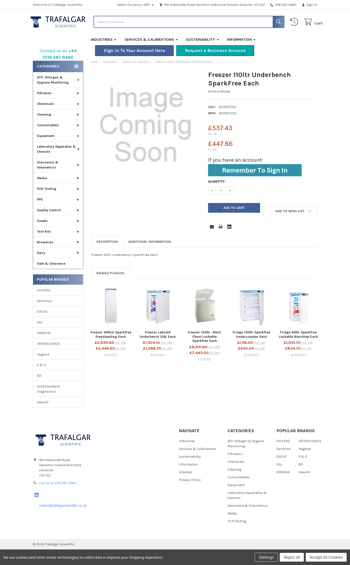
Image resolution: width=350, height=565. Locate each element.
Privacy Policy (190, 495)
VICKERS (43, 306)
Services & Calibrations (151, 55)
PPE (58, 215)
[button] (134, 66)
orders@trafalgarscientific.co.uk (62, 521)
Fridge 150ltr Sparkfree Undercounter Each (251, 350)
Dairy (58, 268)
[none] (145, 140)
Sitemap (185, 488)
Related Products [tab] (110, 289)
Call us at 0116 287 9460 (57, 498)
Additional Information (149, 257)
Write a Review (219, 107)
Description (107, 257)
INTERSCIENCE (48, 359)
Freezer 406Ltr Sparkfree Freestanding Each (110, 350)
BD (39, 391)
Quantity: (216, 197)
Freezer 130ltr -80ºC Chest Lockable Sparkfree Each (204, 352)
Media (58, 194)
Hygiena (43, 370)
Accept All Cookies (326, 557)
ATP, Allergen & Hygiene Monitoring (58, 95)
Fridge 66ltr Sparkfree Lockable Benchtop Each (298, 350)
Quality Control (58, 226)
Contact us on (58, 70)
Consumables (58, 141)
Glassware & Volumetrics (58, 180)
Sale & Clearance (51, 279)
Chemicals (58, 119)
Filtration (58, 109)
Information (241, 55)
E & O (41, 381)
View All (42, 418)
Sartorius (44, 316)
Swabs (58, 236)
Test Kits (58, 247)
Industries (104, 55)
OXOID (42, 327)
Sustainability (202, 55)
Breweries (58, 258)
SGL (40, 338)
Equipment (58, 151)
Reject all (292, 557)
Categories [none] (48, 81)
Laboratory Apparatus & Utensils (58, 164)
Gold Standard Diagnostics (48, 404)
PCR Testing (58, 204)
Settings (266, 557)
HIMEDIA (43, 348)
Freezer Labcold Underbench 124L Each (158, 350)
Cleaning (58, 130)
